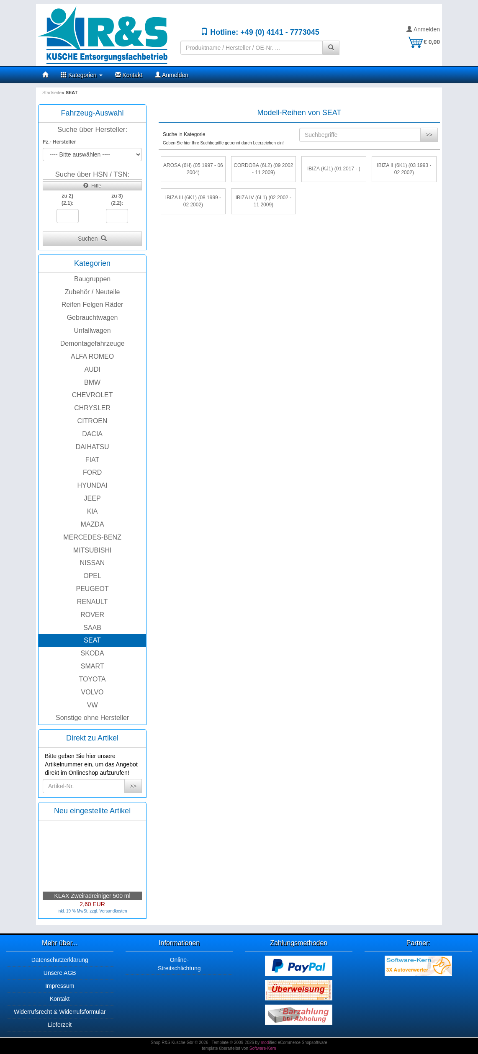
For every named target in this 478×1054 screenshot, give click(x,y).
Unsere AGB (60, 972)
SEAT (92, 640)
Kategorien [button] (82, 75)
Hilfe (92, 186)
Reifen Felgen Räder (92, 304)
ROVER (92, 614)
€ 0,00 (423, 41)
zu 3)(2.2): (117, 199)
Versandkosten (113, 911)
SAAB (92, 627)
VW (92, 705)
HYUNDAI (92, 485)
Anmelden (423, 29)
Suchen (92, 238)
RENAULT (92, 601)
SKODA (92, 653)
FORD (92, 472)
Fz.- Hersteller (59, 142)
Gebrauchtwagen (92, 317)
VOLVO (92, 692)
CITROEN (92, 420)
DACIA (92, 433)
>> (133, 786)
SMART (92, 666)
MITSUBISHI (92, 550)
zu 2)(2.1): (68, 199)
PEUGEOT (92, 588)
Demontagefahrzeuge (92, 343)
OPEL (92, 575)
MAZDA (92, 524)
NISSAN (92, 562)
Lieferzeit (60, 1024)
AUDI (92, 369)
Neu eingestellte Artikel (92, 811)
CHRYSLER (92, 407)
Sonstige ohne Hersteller (92, 717)
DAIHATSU (92, 446)
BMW (92, 382)
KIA (92, 511)
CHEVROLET (92, 394)
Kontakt (128, 75)
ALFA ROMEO (92, 356)
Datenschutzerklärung (59, 959)
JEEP (92, 498)
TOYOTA (92, 679)
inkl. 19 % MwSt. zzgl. (78, 911)
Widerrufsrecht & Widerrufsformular (59, 1011)
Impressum (59, 985)
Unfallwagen (92, 330)
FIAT (92, 459)
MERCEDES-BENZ (92, 537)
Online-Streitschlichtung (179, 964)
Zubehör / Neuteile (92, 292)
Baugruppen (92, 279)
